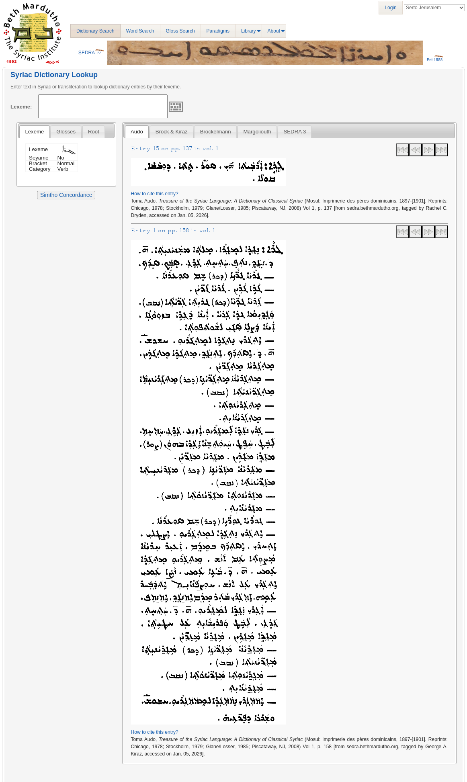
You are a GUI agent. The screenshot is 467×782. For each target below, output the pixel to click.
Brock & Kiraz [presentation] (172, 132)
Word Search (140, 31)
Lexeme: (21, 107)
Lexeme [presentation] (34, 132)
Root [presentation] (93, 132)
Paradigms (218, 31)
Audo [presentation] (137, 132)
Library (248, 31)
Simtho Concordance (66, 195)
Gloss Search (180, 31)
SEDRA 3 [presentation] (295, 132)
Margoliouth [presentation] (257, 132)
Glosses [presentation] (66, 132)
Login (390, 7)
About (274, 31)
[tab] (34, 131)
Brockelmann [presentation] (215, 132)
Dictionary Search (95, 31)
